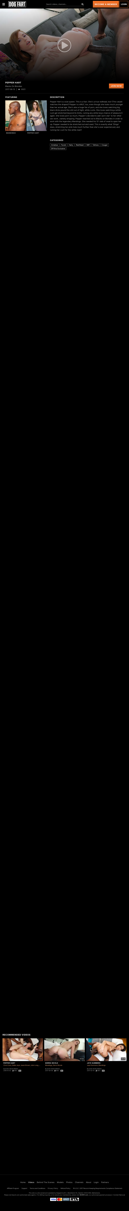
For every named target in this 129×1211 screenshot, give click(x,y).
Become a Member (106, 4)
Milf (88, 145)
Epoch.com (16, 1195)
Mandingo (11, 133)
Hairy (71, 145)
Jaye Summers (94, 1063)
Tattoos (95, 145)
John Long (34, 1065)
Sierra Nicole (51, 1063)
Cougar (105, 145)
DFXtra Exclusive (58, 148)
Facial (63, 145)
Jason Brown (25, 1065)
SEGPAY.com (84, 1195)
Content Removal (119, 1195)
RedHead (80, 145)
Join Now (116, 86)
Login (124, 4)
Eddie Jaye (16, 1065)
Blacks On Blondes (10, 1069)
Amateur (54, 145)
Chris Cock (7, 1065)
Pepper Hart (33, 133)
